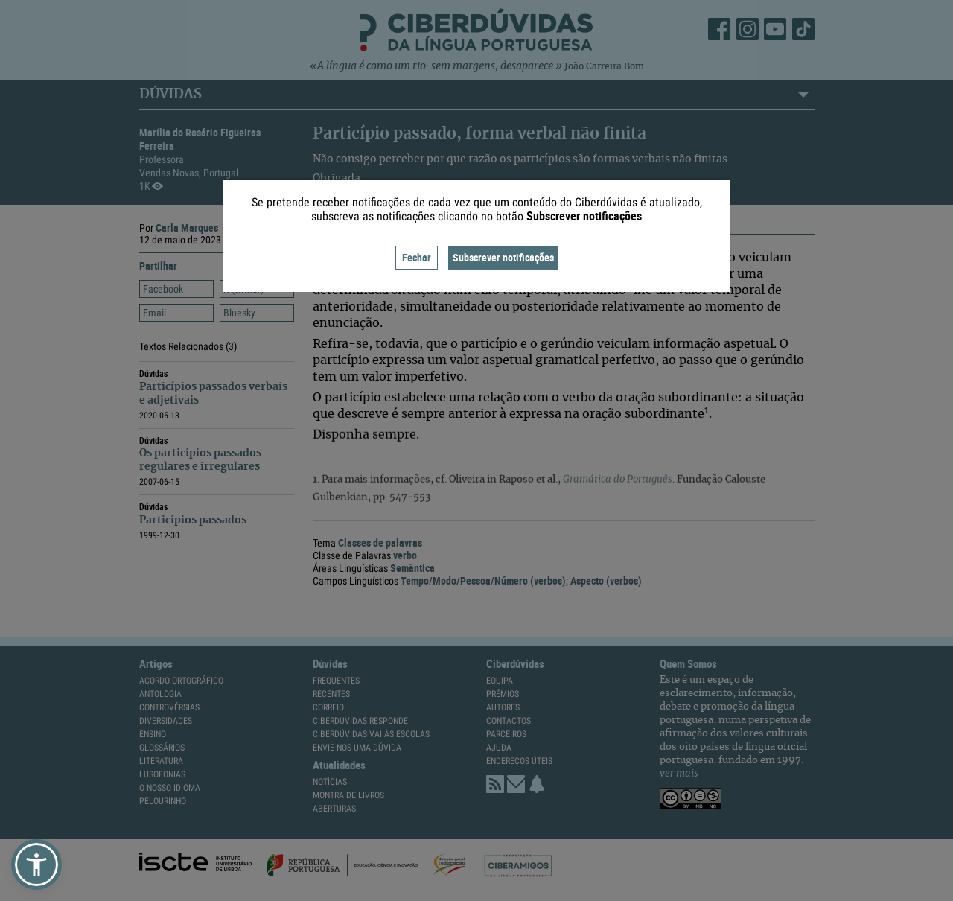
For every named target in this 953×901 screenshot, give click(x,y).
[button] (36, 864)
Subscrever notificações (503, 257)
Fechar (416, 257)
